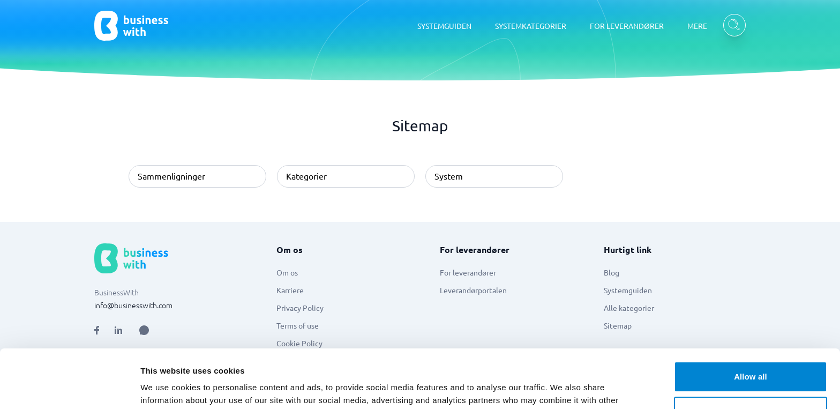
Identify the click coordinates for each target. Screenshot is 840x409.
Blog (611, 272)
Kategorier (306, 175)
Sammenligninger (171, 175)
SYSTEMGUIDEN (444, 26)
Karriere (290, 290)
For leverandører (468, 272)
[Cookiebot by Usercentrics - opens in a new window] (69, 388)
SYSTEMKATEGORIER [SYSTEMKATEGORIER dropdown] (530, 26)
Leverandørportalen (473, 290)
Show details (165, 387)
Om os (287, 272)
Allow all (750, 321)
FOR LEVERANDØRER (627, 26)
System (448, 175)
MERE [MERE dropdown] (697, 26)
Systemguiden (628, 290)
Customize (751, 356)
